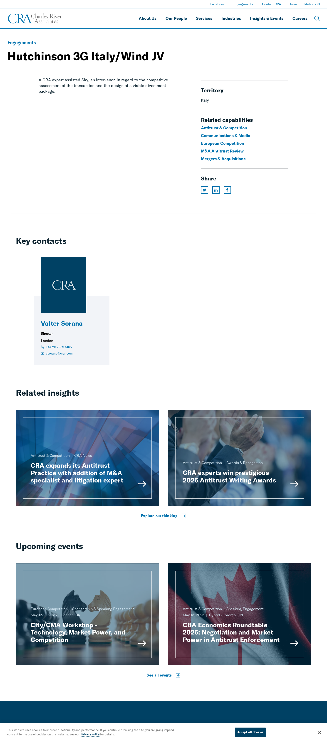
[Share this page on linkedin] (216, 190)
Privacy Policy (90, 737)
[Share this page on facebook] (227, 190)
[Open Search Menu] (317, 18)
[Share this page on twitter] (204, 190)
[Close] (319, 735)
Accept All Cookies (250, 734)
